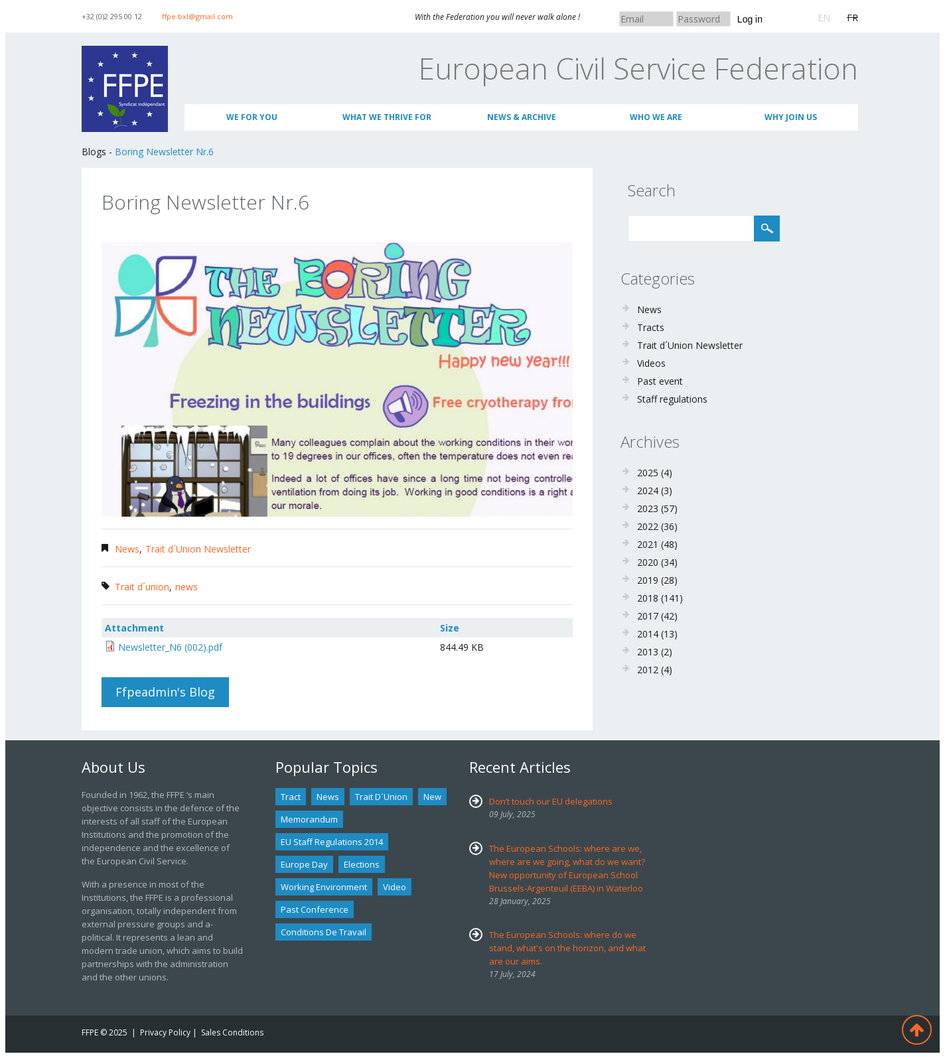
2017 (647, 616)
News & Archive (521, 117)
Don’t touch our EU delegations (551, 801)
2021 (647, 544)
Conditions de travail (323, 932)
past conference (314, 909)
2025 (647, 472)
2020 (647, 562)
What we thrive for (386, 117)
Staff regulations (672, 399)
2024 (647, 490)
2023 (647, 508)
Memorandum (309, 819)
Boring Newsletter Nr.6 (164, 151)
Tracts (650, 327)
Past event (660, 381)
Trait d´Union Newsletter (198, 549)
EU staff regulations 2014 (332, 842)
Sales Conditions (232, 1032)
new (432, 797)
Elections (362, 864)
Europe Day (304, 864)
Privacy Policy (165, 1032)
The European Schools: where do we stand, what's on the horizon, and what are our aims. (567, 948)
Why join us (790, 117)
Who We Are (656, 117)
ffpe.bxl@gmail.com (197, 16)
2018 (647, 598)
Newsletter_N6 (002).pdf (170, 647)
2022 (647, 526)
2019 (647, 580)
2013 (647, 651)
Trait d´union (142, 586)
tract (291, 797)
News (127, 549)
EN (824, 17)
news (186, 586)
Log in (750, 19)
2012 (647, 669)
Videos (651, 363)
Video (394, 887)
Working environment (324, 887)
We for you (251, 117)
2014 (647, 634)
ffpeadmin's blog (165, 692)
